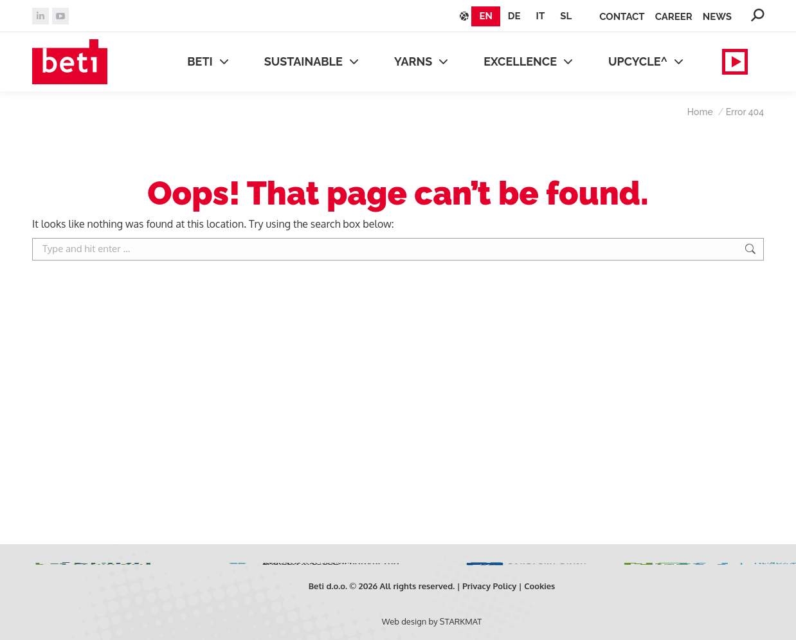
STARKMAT (461, 621)
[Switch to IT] (541, 16)
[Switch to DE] (514, 16)
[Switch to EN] (485, 16)
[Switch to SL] (565, 16)
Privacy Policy (489, 586)
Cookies (539, 586)
